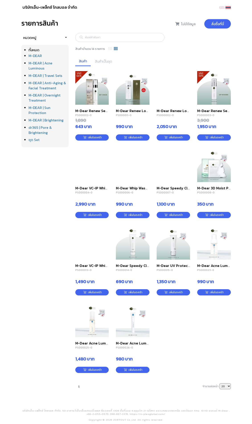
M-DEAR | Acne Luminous (40, 65)
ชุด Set (34, 139)
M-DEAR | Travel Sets (45, 75)
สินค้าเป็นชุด (103, 61)
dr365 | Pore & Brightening (40, 130)
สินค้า (83, 61)
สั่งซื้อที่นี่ (217, 24)
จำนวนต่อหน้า (211, 386)
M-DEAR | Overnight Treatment (44, 97)
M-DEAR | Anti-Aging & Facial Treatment (47, 85)
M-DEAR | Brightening (46, 120)
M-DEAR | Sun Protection (39, 110)
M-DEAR (35, 55)
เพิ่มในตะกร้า (92, 137)
